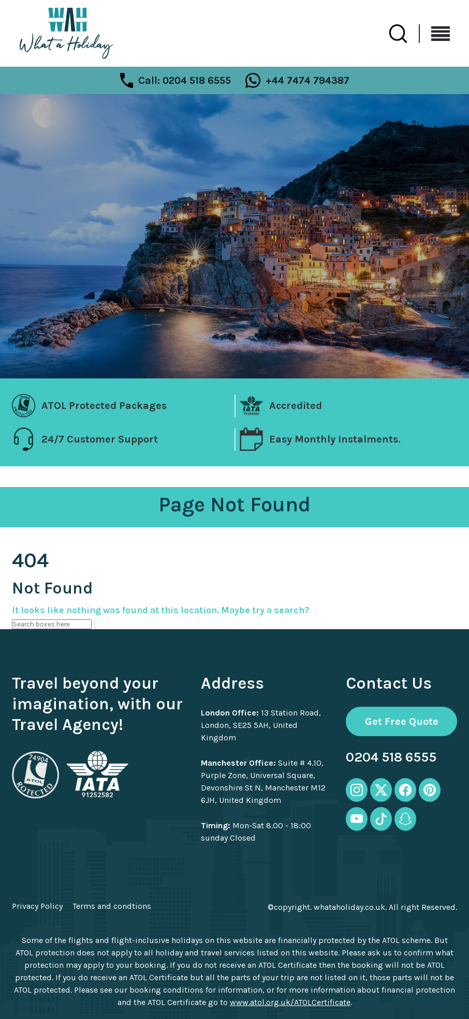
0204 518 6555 (391, 757)
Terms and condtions (111, 906)
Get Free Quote (401, 721)
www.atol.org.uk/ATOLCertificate (290, 1002)
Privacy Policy (37, 906)
